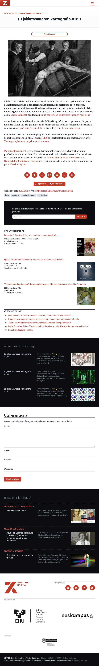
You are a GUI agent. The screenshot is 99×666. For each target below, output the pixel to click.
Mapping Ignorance (14, 151)
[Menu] (92, 3)
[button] (27, 175)
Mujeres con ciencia (14, 529)
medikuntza (42, 195)
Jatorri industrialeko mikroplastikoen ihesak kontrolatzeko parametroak (39, 322)
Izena (7, 450)
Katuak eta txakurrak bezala (20, 330)
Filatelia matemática (16, 510)
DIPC (45, 138)
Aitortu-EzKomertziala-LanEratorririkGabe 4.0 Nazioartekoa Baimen (49, 661)
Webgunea (8, 469)
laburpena (15, 195)
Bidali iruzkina (12, 479)
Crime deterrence (71, 128)
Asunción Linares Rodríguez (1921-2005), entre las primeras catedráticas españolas (20, 537)
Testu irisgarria (49, 34)
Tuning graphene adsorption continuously (26, 141)
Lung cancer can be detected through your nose (65, 115)
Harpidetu (81, 216)
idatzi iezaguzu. (18, 164)
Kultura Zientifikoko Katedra (62, 157)
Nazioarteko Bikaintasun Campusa (22, 161)
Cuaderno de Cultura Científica (19, 506)
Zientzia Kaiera (15, 661)
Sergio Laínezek (19, 115)
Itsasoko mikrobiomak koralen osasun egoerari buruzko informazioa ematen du (43, 319)
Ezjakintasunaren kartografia (29, 13)
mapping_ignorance (28, 195)
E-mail (7, 460)
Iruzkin (7, 426)
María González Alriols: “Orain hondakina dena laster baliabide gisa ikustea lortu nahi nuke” (48, 326)
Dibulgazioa (9, 13)
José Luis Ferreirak (29, 128)
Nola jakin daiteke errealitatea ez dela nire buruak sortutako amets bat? (39, 315)
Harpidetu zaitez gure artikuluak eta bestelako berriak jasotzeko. (47, 210)
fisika (7, 195)
